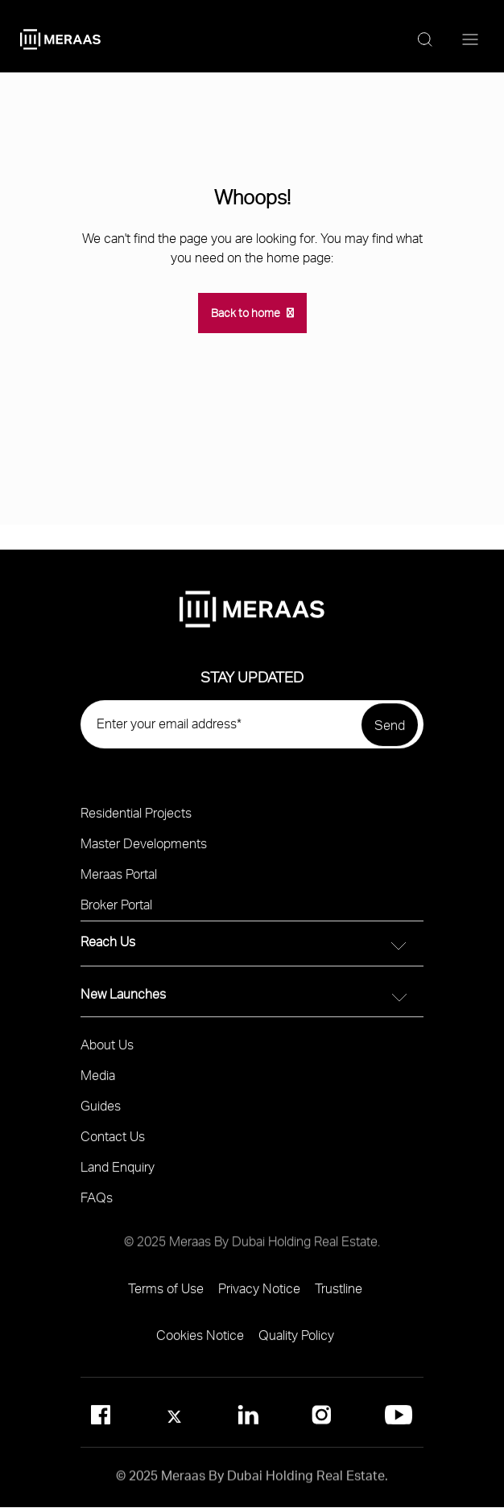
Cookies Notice (200, 1341)
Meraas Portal (119, 879)
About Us (107, 1050)
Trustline (338, 1294)
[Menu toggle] (470, 40)
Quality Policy (296, 1341)
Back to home (245, 312)
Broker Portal (116, 910)
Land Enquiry (118, 1172)
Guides (101, 1111)
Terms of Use (166, 1294)
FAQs (97, 1203)
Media (98, 1081)
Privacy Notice (259, 1294)
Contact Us (113, 1142)
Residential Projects (136, 818)
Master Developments (144, 849)
